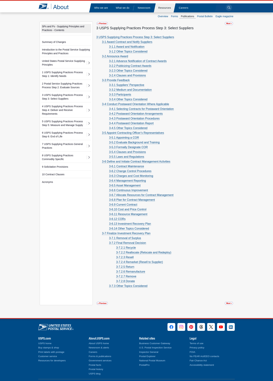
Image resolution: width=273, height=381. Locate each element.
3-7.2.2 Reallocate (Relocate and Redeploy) (143, 252)
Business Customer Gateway (154, 343)
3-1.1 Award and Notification (126, 46)
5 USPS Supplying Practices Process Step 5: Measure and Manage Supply (62, 123)
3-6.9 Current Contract (123, 204)
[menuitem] (101, 7)
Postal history (96, 369)
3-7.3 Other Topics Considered (128, 285)
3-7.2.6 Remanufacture (130, 271)
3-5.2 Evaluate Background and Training (134, 142)
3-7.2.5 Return (125, 266)
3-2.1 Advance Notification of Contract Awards (138, 61)
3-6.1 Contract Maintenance (126, 166)
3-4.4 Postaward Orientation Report (131, 123)
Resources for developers (52, 360)
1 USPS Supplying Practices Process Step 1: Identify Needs (62, 74)
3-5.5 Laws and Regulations (126, 156)
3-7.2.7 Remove (126, 276)
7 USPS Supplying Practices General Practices (62, 146)
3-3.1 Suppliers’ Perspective (126, 84)
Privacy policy (197, 347)
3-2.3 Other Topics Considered (128, 70)
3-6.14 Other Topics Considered (129, 228)
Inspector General (148, 352)
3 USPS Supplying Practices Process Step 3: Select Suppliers (62, 97)
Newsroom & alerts (99, 347)
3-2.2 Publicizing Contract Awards (130, 65)
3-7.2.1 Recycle (126, 247)
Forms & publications (100, 356)
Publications (187, 16)
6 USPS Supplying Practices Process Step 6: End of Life (62, 134)
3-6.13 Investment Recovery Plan (130, 223)
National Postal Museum (152, 360)
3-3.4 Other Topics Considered (128, 99)
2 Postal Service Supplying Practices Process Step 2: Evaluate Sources (62, 85)
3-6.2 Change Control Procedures (130, 171)
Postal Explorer (147, 356)
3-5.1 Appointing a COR (124, 137)
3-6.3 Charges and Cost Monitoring (131, 175)
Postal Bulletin (205, 16)
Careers (93, 352)
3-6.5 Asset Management (125, 185)
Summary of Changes (54, 42)
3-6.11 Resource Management (128, 214)
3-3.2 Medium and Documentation (130, 89)
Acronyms (47, 182)
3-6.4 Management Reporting (127, 180)
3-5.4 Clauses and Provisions (127, 151)
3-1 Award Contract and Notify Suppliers (127, 41)
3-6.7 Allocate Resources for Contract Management (141, 195)
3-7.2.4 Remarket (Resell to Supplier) (139, 262)
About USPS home (99, 343)
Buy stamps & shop (48, 347)
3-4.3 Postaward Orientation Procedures (134, 118)
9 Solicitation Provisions (55, 166)
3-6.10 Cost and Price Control (127, 209)
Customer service (47, 356)
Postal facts (95, 365)
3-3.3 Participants (120, 94)
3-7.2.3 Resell (125, 257)
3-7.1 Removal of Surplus (125, 238)
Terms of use (196, 343)
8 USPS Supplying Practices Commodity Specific (57, 157)
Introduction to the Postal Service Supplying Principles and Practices (66, 51)
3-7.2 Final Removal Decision (127, 242)
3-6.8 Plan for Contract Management (132, 199)
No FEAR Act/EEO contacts (204, 356)
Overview (163, 16)
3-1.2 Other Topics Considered (128, 51)
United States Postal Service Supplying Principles (63, 63)
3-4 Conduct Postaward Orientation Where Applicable (135, 104)
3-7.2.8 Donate (125, 281)
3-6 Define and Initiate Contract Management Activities (136, 161)
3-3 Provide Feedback (116, 80)
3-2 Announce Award (115, 56)
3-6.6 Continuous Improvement (128, 190)
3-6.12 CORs (117, 218)
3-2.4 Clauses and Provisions (127, 75)
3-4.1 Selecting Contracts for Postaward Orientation (141, 108)
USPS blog (95, 373)
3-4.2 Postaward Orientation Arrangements (136, 113)
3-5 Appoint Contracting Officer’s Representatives (133, 132)
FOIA (192, 352)
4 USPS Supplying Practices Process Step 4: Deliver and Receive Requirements (62, 110)
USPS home (45, 343)
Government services (100, 360)
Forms (174, 16)
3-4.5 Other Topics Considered (128, 128)
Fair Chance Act (198, 360)
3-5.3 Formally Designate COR (128, 147)
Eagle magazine (224, 16)
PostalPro (144, 365)
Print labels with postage (51, 352)
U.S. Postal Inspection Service (155, 347)
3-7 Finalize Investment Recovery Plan (126, 233)
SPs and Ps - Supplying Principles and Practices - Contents (63, 28)
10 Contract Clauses (53, 174)
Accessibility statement (202, 365)
